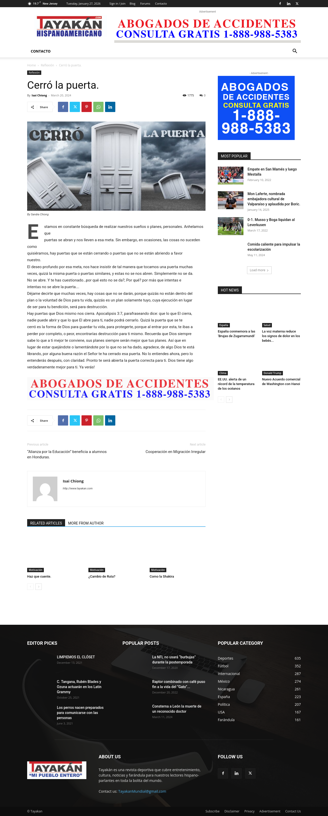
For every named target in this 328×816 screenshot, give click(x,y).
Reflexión (47, 65)
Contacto (161, 3)
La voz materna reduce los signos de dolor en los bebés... (281, 335)
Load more (259, 270)
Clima (222, 373)
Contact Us (293, 811)
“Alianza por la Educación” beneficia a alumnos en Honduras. (67, 454)
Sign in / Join (117, 3)
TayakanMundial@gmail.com (142, 791)
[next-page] (38, 586)
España (223, 325)
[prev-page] (30, 586)
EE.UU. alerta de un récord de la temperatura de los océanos (236, 383)
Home (31, 65)
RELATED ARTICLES (46, 523)
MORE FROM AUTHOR (86, 523)
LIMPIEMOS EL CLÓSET (76, 657)
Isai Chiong (39, 95)
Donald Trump (272, 373)
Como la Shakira (162, 576)
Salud (267, 325)
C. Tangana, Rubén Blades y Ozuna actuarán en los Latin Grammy (79, 687)
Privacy (249, 811)
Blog (132, 3)
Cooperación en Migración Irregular (176, 451)
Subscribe (213, 811)
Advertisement (269, 811)
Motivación (35, 570)
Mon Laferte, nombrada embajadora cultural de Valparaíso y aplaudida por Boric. (274, 199)
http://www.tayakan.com (78, 488)
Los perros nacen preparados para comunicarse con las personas (80, 713)
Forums (145, 3)
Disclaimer (232, 811)
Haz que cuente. (39, 576)
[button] (295, 51)
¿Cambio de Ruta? (101, 576)
